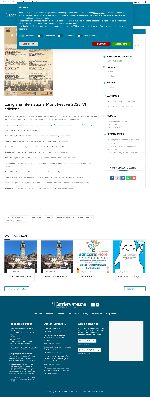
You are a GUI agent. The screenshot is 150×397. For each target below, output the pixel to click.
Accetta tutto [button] (121, 44)
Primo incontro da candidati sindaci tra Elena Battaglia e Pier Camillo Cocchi (56, 358)
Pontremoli (114, 127)
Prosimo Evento (136, 289)
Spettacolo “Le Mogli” (129, 276)
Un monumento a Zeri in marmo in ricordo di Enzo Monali (55, 337)
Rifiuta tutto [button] (101, 44)
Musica (9, 221)
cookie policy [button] (43, 18)
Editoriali (48, 331)
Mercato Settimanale (20, 276)
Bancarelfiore (88, 276)
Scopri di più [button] (28, 44)
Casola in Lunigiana (19, 217)
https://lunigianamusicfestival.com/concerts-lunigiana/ (70, 125)
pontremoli (21, 221)
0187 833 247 (18, 337)
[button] (130, 6)
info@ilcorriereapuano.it (24, 341)
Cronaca (47, 343)
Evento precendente (16, 289)
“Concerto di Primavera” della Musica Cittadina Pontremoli (57, 369)
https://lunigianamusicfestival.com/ (127, 152)
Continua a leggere (117, 60)
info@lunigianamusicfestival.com (123, 146)
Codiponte (36, 217)
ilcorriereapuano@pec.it (22, 344)
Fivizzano (49, 217)
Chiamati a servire (52, 328)
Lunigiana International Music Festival (75, 217)
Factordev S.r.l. (98, 392)
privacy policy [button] (99, 13)
